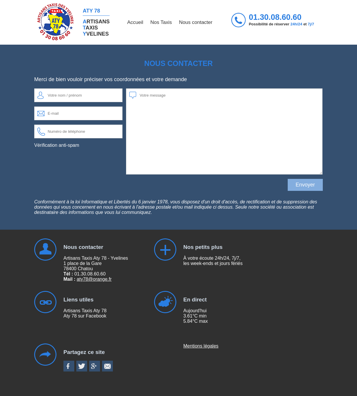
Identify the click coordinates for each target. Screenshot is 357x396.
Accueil (135, 22)
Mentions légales (200, 345)
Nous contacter (195, 22)
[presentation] (78, 163)
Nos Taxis (161, 22)
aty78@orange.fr (94, 279)
